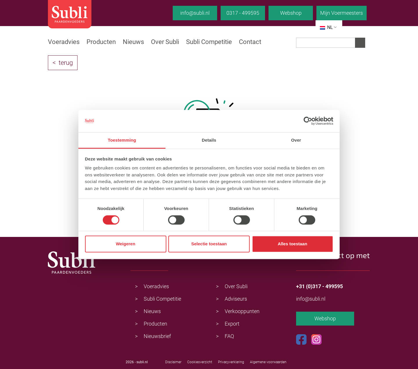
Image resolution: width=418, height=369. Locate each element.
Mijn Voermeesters (341, 13)
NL (326, 27)
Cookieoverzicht (199, 362)
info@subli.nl (195, 13)
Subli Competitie (209, 41)
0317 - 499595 (242, 13)
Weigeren (125, 244)
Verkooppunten (242, 311)
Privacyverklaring (231, 362)
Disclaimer (173, 362)
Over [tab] (296, 140)
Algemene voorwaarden (268, 362)
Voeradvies (64, 41)
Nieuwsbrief (157, 336)
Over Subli (165, 41)
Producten (101, 41)
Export (232, 324)
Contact (250, 41)
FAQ (229, 336)
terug (66, 62)
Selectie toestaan (209, 244)
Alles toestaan (292, 244)
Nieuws (133, 41)
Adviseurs (236, 299)
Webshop (291, 13)
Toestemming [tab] (122, 140)
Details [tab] (209, 140)
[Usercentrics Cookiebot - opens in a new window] (307, 121)
